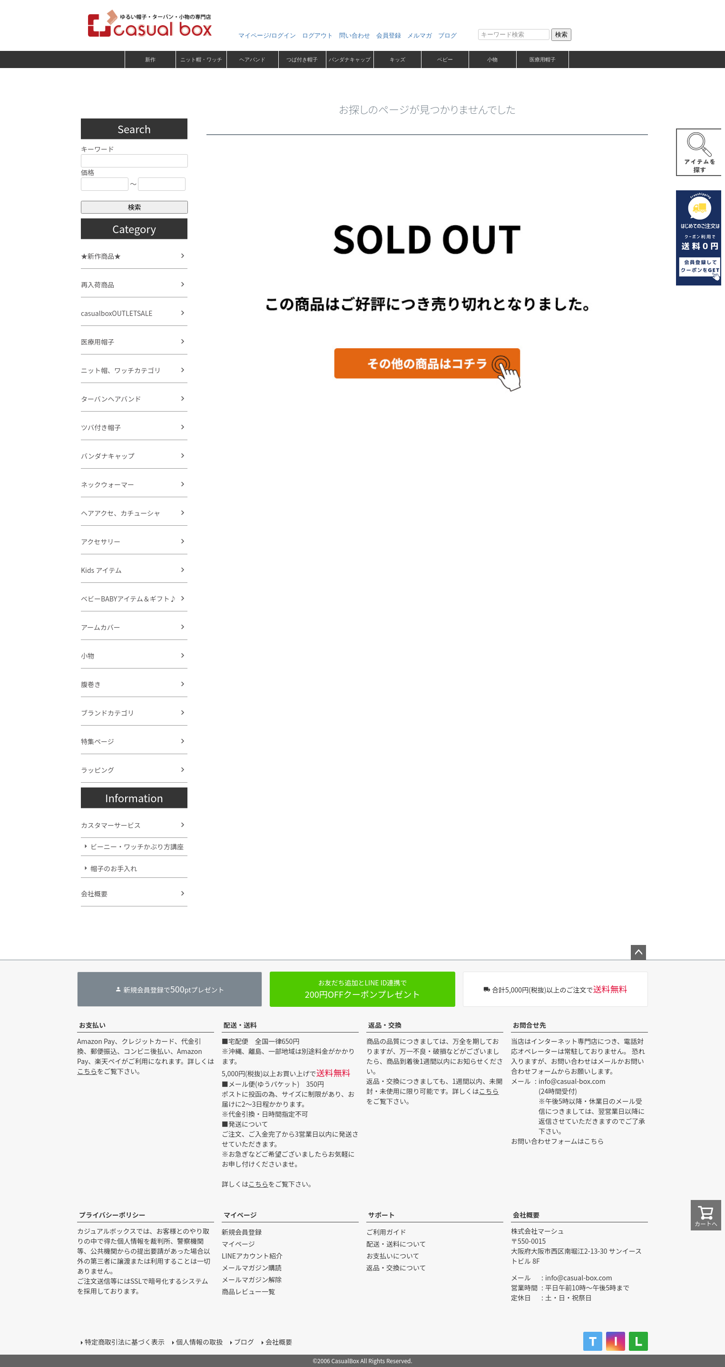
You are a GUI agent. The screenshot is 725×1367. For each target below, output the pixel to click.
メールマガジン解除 (252, 1279)
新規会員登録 (242, 1232)
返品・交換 (385, 1025)
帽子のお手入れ (113, 868)
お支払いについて (393, 1255)
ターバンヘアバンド (111, 398)
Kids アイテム (101, 570)
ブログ (447, 35)
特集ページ (97, 741)
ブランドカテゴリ (107, 713)
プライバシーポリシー (112, 1214)
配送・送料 (240, 1025)
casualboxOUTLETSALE (116, 313)
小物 (492, 59)
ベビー (445, 59)
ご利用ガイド (386, 1232)
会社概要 (94, 893)
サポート (381, 1214)
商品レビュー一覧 (248, 1291)
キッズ (397, 59)
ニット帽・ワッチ (201, 59)
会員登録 (388, 35)
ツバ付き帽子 (101, 427)
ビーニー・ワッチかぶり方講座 (137, 846)
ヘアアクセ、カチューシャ (120, 513)
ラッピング (97, 770)
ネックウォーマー (107, 484)
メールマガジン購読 (252, 1267)
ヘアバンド (252, 59)
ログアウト (317, 35)
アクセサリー (100, 541)
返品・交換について (396, 1267)
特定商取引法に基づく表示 (125, 1342)
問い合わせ (354, 35)
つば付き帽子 (302, 59)
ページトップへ (638, 952)
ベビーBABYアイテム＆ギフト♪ (128, 598)
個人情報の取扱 (199, 1342)
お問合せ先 (529, 1025)
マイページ (240, 1214)
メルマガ (419, 35)
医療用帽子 (542, 59)
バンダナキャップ (350, 59)
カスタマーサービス (111, 825)
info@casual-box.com (572, 1081)
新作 (150, 59)
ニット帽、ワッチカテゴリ (121, 370)
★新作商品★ (101, 256)
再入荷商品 (97, 284)
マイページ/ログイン (267, 35)
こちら (87, 1071)
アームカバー (100, 627)
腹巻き (91, 684)
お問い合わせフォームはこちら (557, 1141)
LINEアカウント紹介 (252, 1255)
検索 (561, 34)
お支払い (92, 1025)
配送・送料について (396, 1244)
